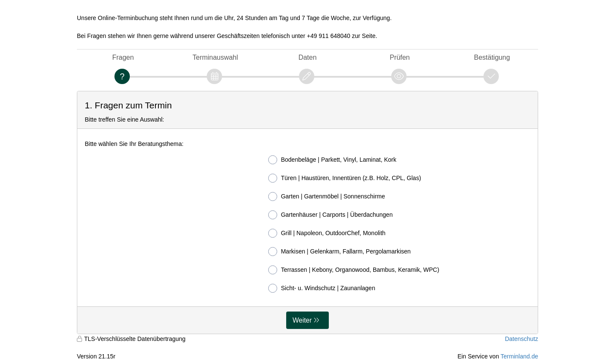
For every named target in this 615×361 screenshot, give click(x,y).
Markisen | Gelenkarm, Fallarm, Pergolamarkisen (339, 251)
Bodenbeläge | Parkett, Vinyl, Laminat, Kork (332, 159)
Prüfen (400, 57)
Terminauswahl (215, 57)
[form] (307, 212)
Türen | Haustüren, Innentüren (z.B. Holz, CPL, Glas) (344, 178)
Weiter (302, 320)
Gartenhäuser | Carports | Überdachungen (330, 214)
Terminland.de (519, 356)
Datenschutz (521, 338)
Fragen (123, 57)
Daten (308, 57)
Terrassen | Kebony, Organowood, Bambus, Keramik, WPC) (353, 269)
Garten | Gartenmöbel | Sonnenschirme (326, 196)
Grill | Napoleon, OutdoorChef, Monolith (327, 233)
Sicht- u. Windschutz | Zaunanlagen (321, 288)
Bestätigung (492, 57)
